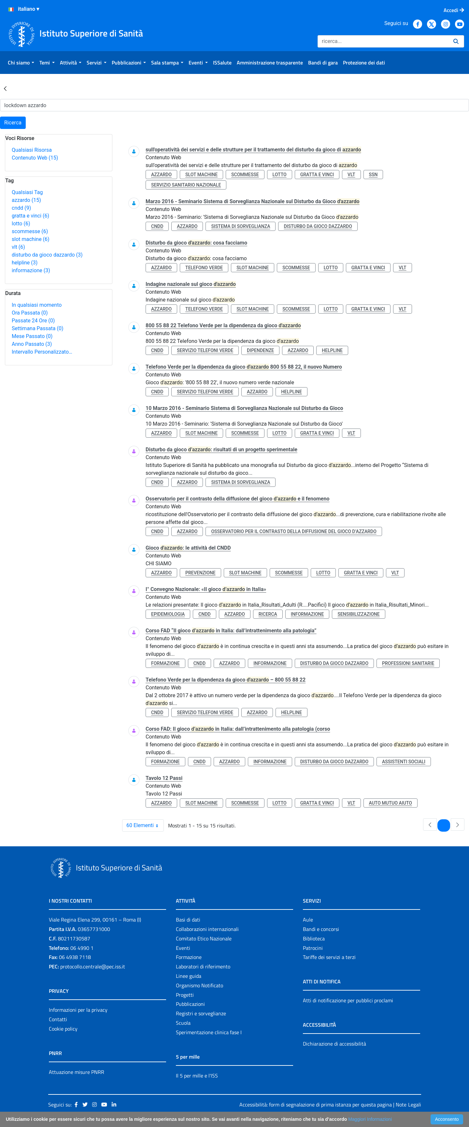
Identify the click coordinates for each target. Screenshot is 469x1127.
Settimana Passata (37, 328)
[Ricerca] (383, 41)
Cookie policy (63, 1029)
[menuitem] (21, 62)
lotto (21, 223)
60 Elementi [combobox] (144, 825)
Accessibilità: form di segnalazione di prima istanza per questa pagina (315, 1104)
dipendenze (260, 350)
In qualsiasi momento (37, 305)
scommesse (30, 231)
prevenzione (200, 572)
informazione (31, 270)
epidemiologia (168, 614)
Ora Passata (30, 313)
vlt (18, 247)
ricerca (268, 614)
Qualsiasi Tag (27, 192)
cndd (21, 208)
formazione (165, 663)
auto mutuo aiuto (390, 803)
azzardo (26, 200)
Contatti (58, 1019)
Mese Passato (32, 336)
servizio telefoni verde (205, 350)
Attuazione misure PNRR (76, 1072)
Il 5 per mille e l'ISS (197, 1075)
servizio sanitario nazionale (186, 185)
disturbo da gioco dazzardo (47, 255)
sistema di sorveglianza (240, 226)
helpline (24, 263)
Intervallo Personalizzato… (42, 352)
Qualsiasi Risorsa (32, 150)
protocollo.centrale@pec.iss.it (92, 966)
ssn (373, 174)
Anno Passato (32, 344)
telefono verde (204, 267)
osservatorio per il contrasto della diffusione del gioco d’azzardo (293, 531)
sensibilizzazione (358, 614)
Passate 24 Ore (33, 320)
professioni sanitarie (408, 663)
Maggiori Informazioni (370, 1119)
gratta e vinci (30, 216)
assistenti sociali (403, 761)
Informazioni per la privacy (78, 1010)
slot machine (31, 239)
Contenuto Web (35, 158)
